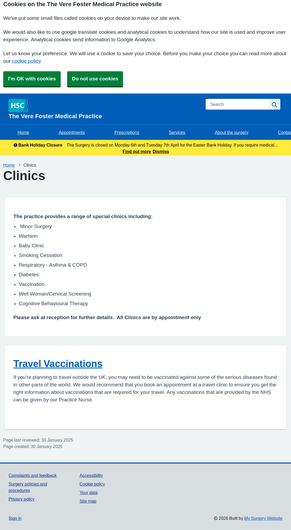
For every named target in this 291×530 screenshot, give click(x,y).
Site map (88, 501)
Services (177, 132)
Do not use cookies (95, 78)
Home (23, 132)
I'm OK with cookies (32, 78)
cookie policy (26, 61)
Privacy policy (22, 499)
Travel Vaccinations (57, 363)
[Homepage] (104, 109)
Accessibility (91, 475)
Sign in (15, 518)
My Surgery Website (263, 518)
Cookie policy (92, 484)
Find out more (137, 151)
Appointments (72, 132)
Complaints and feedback (33, 475)
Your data (89, 492)
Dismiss (161, 151)
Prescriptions (126, 132)
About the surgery (231, 132)
